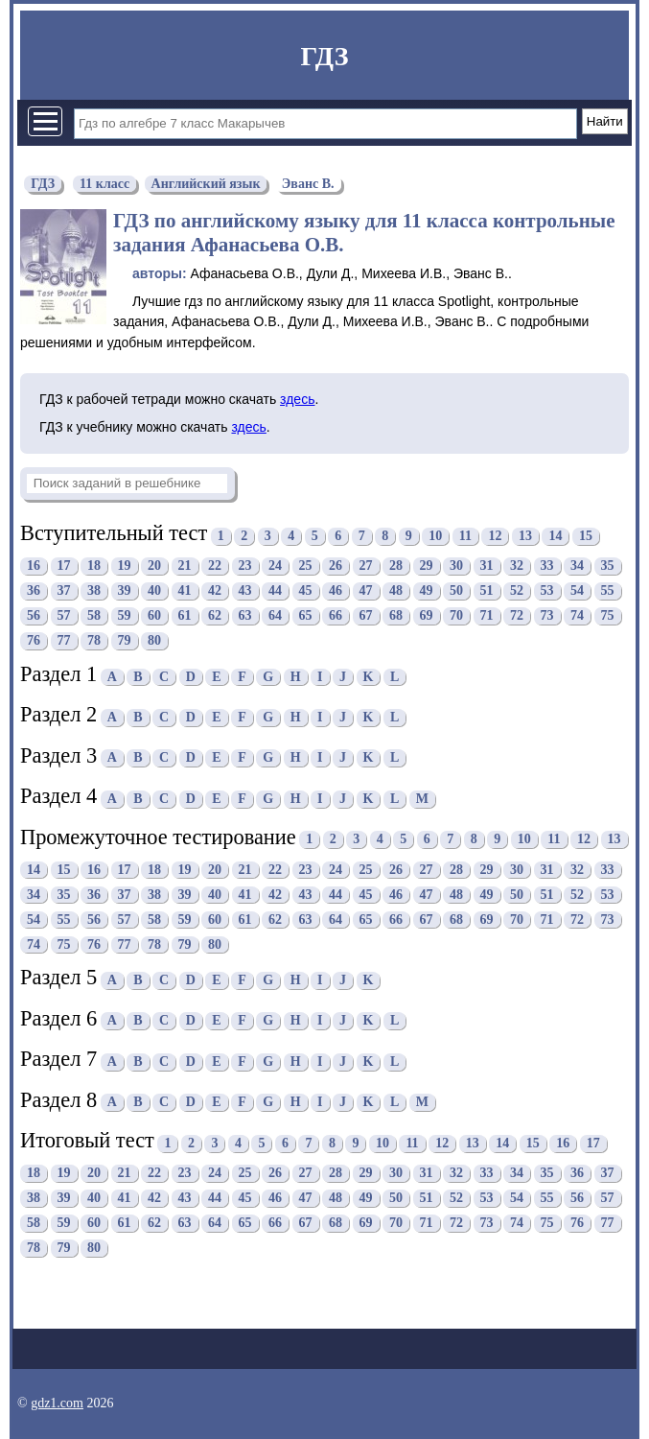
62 (214, 616)
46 (335, 591)
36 (33, 591)
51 (487, 591)
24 (275, 566)
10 (435, 536)
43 (245, 591)
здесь (297, 399)
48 (396, 591)
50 (456, 591)
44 (275, 591)
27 (366, 566)
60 (154, 616)
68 (396, 616)
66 (335, 616)
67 (366, 616)
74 (577, 616)
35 (607, 566)
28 (396, 566)
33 (547, 566)
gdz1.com (57, 1403)
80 (154, 641)
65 (306, 616)
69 (426, 616)
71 (487, 616)
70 (456, 616)
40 (154, 591)
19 (124, 566)
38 (94, 591)
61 (185, 616)
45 (306, 591)
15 (585, 536)
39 (124, 591)
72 (516, 616)
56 (33, 616)
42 (214, 591)
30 (456, 566)
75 (607, 616)
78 (94, 641)
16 (33, 566)
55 (607, 591)
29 (426, 566)
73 (547, 616)
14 (555, 536)
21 (185, 566)
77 (64, 641)
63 (245, 616)
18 (94, 566)
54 (577, 591)
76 (33, 641)
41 (185, 591)
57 (64, 616)
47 (366, 591)
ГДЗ (324, 56)
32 (516, 566)
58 (94, 616)
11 (465, 536)
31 (487, 566)
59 (124, 616)
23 (245, 566)
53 (547, 591)
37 (64, 591)
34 (577, 566)
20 (154, 566)
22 (214, 566)
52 (516, 591)
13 (525, 536)
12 (494, 536)
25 (306, 566)
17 (64, 566)
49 (426, 591)
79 (124, 641)
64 (275, 616)
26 (335, 566)
